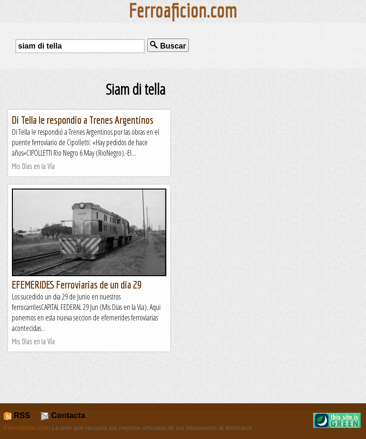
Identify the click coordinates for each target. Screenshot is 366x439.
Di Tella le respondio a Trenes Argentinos (82, 120)
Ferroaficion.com (27, 427)
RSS (17, 415)
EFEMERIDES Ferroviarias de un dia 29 (77, 284)
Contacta (63, 415)
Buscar (168, 45)
